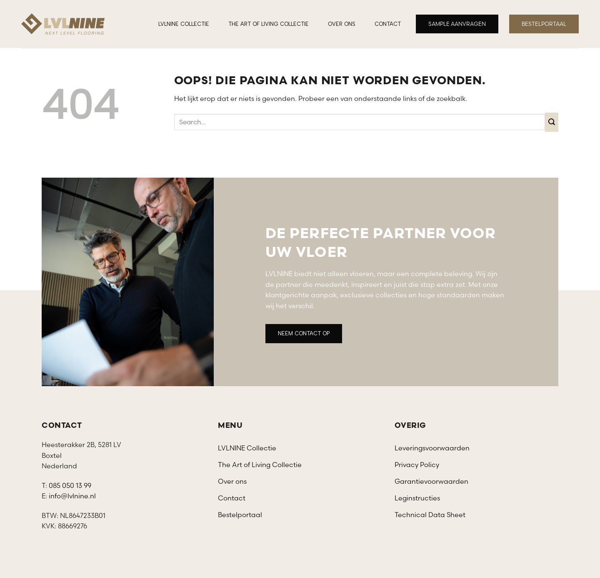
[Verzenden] (552, 122)
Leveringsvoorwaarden (432, 448)
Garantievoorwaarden (431, 481)
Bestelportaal (240, 514)
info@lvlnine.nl (72, 496)
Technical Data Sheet (430, 514)
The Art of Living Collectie (268, 24)
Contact (388, 24)
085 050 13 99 (70, 485)
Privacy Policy (417, 464)
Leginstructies (417, 498)
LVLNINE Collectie (183, 24)
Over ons (341, 24)
